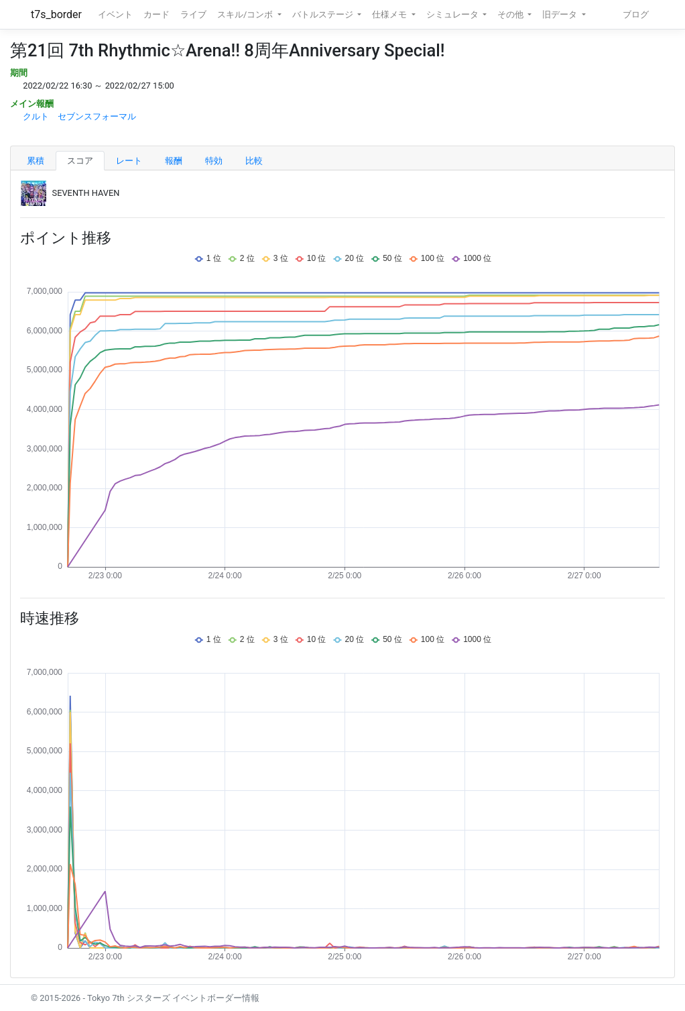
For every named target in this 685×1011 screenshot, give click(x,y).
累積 (35, 161)
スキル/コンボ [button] (246, 14)
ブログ (636, 14)
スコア (80, 161)
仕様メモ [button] (390, 14)
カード (156, 14)
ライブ (193, 14)
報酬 (173, 161)
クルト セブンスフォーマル (79, 116)
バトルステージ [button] (323, 14)
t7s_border (56, 14)
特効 (214, 161)
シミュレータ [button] (453, 14)
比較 (254, 161)
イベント (115, 14)
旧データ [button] (560, 14)
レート (129, 161)
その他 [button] (511, 14)
